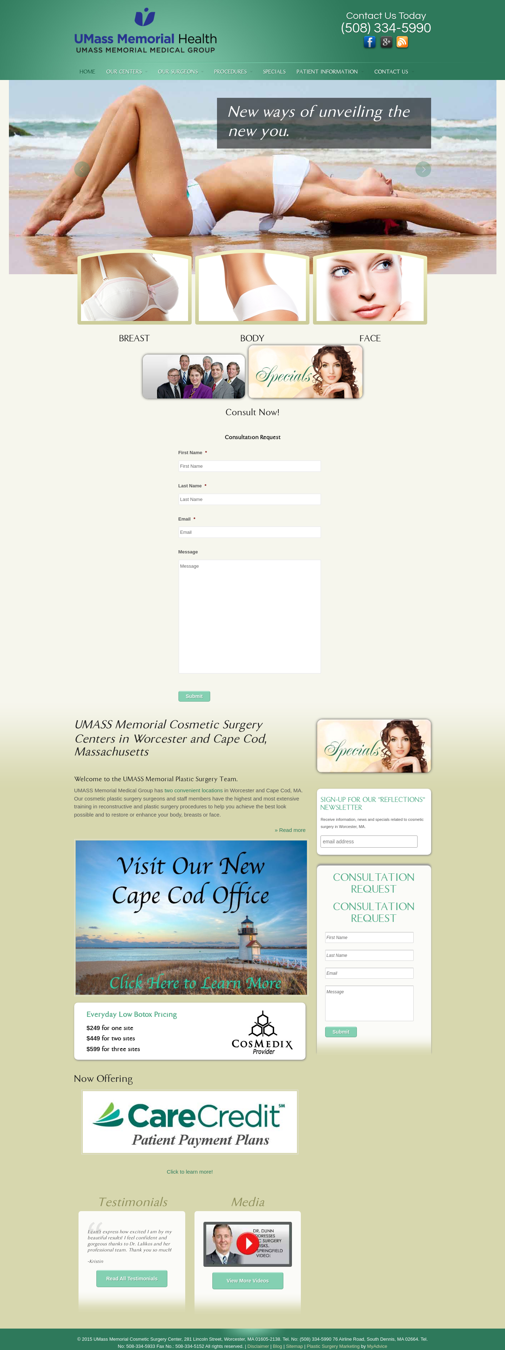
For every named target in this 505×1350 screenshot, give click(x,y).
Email (187, 519)
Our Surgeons (178, 72)
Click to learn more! (189, 1132)
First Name (192, 452)
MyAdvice (377, 1346)
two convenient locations (194, 790)
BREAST (134, 340)
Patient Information (327, 72)
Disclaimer (258, 1346)
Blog (277, 1346)
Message (188, 551)
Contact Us (391, 72)
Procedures (230, 72)
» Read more (290, 830)
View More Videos (248, 1281)
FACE (370, 340)
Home (87, 72)
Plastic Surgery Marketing (333, 1346)
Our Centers (124, 72)
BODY (252, 340)
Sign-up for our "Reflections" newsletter (372, 804)
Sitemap (294, 1346)
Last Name (192, 485)
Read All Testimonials (132, 1278)
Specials (274, 72)
